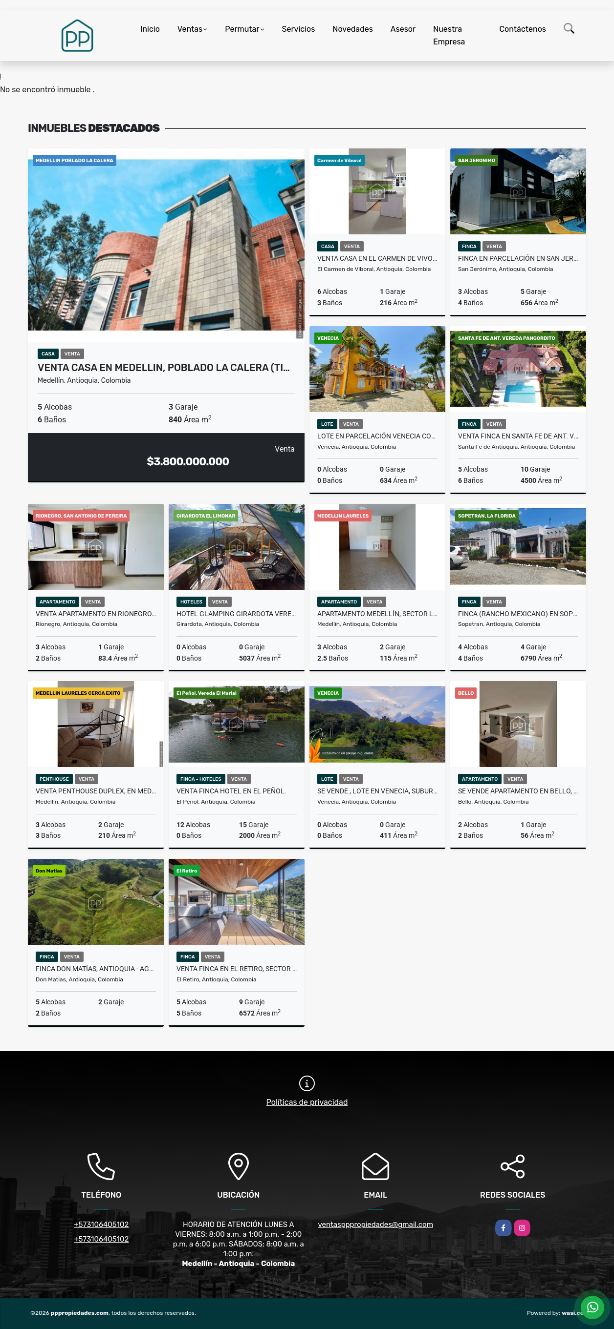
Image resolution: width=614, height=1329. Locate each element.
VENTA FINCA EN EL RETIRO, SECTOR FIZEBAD (236, 969)
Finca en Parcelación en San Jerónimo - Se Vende (518, 258)
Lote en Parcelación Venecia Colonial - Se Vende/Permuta (377, 436)
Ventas (189, 29)
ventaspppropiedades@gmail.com (375, 1224)
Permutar (242, 29)
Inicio (150, 29)
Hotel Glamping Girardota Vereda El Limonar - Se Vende (236, 614)
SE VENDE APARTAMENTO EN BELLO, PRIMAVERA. (518, 791)
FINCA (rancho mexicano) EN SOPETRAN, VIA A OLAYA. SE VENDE (518, 614)
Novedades (352, 29)
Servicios (298, 29)
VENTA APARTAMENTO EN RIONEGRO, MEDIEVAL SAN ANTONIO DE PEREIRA (96, 614)
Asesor (403, 29)
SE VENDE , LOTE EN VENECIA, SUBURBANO (377, 791)
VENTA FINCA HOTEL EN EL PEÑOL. (231, 791)
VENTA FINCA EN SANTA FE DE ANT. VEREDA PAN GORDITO (518, 436)
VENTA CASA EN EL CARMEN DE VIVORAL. (377, 258)
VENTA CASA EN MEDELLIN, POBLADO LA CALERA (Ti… (164, 368)
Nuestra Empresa (449, 35)
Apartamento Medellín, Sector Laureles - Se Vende (377, 614)
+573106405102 (101, 1224)
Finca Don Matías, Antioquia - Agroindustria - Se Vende (96, 969)
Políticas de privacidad (307, 1102)
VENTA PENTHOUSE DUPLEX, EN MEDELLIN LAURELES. (96, 791)
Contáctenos (522, 29)
